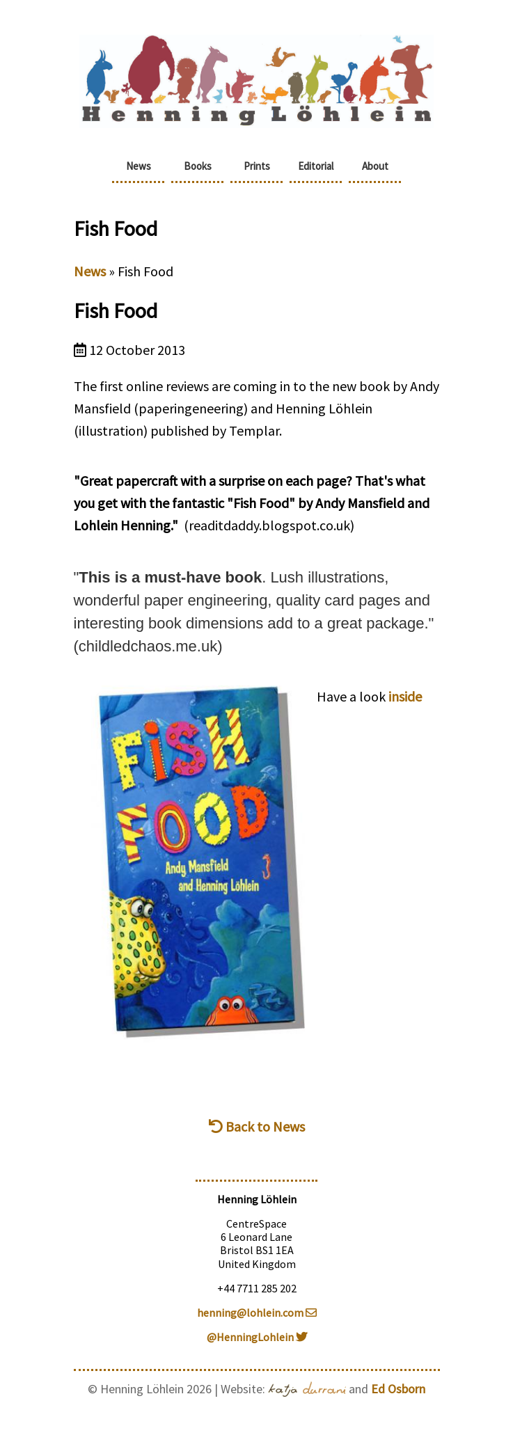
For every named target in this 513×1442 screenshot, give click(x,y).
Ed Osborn (398, 1389)
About (375, 166)
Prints (257, 166)
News (138, 166)
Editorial (315, 166)
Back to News (257, 1126)
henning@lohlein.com (257, 1313)
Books (198, 166)
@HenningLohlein (257, 1337)
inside (405, 696)
